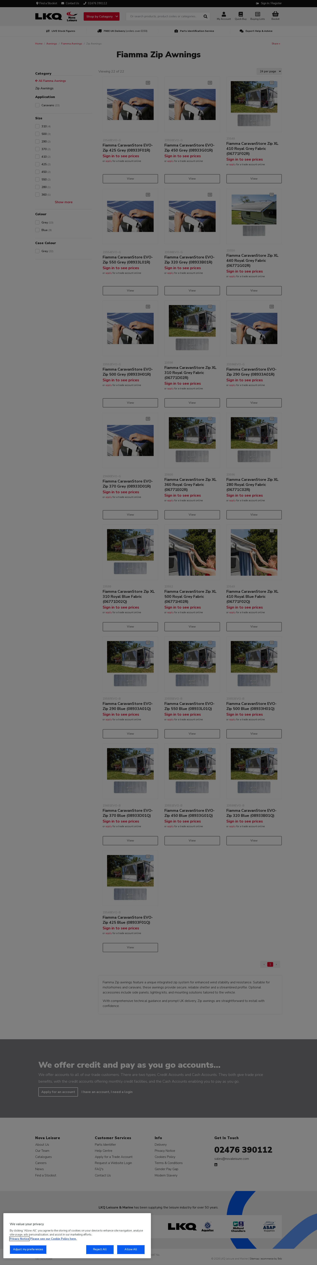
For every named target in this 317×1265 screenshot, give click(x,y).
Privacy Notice (19, 1239)
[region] (77, 1235)
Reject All (99, 1249)
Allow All (131, 1249)
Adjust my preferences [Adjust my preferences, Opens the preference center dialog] (28, 1249)
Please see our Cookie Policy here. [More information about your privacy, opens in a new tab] (53, 1239)
